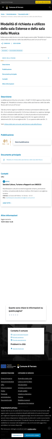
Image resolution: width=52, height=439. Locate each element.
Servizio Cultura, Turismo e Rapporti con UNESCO (22, 184)
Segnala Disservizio (17, 349)
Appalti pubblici (22, 391)
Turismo (20, 397)
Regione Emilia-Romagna (7, 2)
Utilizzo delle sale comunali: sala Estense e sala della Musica (23, 124)
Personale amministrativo (6, 395)
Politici (3, 391)
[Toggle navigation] (3, 7)
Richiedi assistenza (17, 337)
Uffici (2, 384)
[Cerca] (50, 7)
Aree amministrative (7, 381)
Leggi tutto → (7, 203)
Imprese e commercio (25, 387)
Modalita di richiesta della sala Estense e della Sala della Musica (25, 160)
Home (2, 14)
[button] (26, 58)
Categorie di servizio (26, 373)
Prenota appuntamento (18, 340)
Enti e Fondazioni (6, 387)
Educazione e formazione (26, 403)
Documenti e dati (23, 14)
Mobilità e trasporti (24, 400)
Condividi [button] (5, 43)
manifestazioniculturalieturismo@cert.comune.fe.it (20, 198)
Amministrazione (11, 14)
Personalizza (17, 435)
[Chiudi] (50, 407)
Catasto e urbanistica (24, 394)
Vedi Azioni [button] (16, 43)
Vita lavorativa (22, 384)
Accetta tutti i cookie (32, 435)
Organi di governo (6, 378)
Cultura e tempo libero (25, 381)
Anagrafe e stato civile (25, 378)
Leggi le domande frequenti (19, 335)
